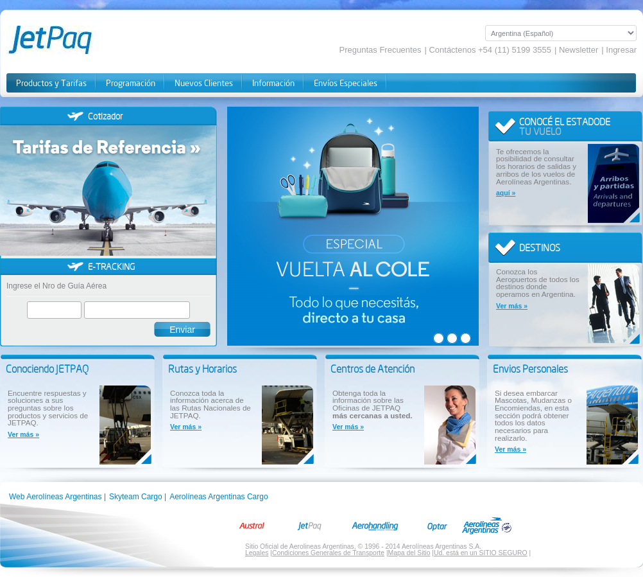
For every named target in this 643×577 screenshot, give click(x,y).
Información (273, 83)
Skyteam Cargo (135, 496)
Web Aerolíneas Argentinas (55, 496)
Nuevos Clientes (204, 83)
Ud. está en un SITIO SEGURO (480, 552)
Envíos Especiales (345, 83)
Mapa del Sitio (409, 552)
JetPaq (65, 40)
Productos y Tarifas (51, 83)
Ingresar (621, 50)
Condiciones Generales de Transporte (328, 552)
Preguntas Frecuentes (380, 50)
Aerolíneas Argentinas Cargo (218, 496)
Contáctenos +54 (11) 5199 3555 (490, 50)
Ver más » (511, 306)
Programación (130, 83)
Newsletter (578, 50)
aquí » (505, 193)
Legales (256, 552)
